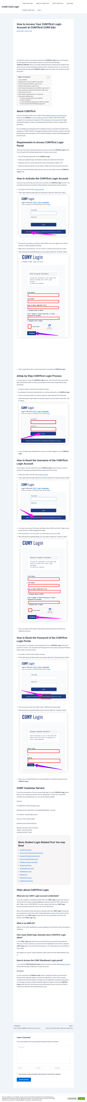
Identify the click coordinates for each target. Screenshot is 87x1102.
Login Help (67, 3)
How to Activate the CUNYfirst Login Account (31, 84)
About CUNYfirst (23, 80)
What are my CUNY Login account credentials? (33, 98)
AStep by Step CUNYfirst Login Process (29, 86)
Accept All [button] (81, 1098)
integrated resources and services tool (56, 115)
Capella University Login (27, 881)
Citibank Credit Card (28, 10)
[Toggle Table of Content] (50, 77)
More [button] (39, 10)
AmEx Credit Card (56, 3)
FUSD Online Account (26, 878)
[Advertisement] (43, 47)
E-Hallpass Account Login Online (29, 862)
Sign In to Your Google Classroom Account (32, 853)
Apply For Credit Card (41, 3)
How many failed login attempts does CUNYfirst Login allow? (37, 102)
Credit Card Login (10, 6)
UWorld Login (24, 874)
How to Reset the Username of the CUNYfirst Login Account (35, 88)
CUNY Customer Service (25, 92)
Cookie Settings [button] (72, 1098)
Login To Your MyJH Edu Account (29, 859)
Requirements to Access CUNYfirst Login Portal (32, 82)
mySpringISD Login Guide (27, 868)
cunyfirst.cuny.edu (39, 189)
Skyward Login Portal (26, 865)
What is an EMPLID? (27, 100)
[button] (41, 10)
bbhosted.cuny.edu (22, 966)
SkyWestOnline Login (26, 871)
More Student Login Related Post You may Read (32, 94)
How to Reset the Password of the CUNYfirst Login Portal (34, 90)
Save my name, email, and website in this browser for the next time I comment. (40, 1074)
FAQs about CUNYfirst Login (26, 96)
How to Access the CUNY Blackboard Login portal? (34, 103)
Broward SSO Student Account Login (30, 856)
